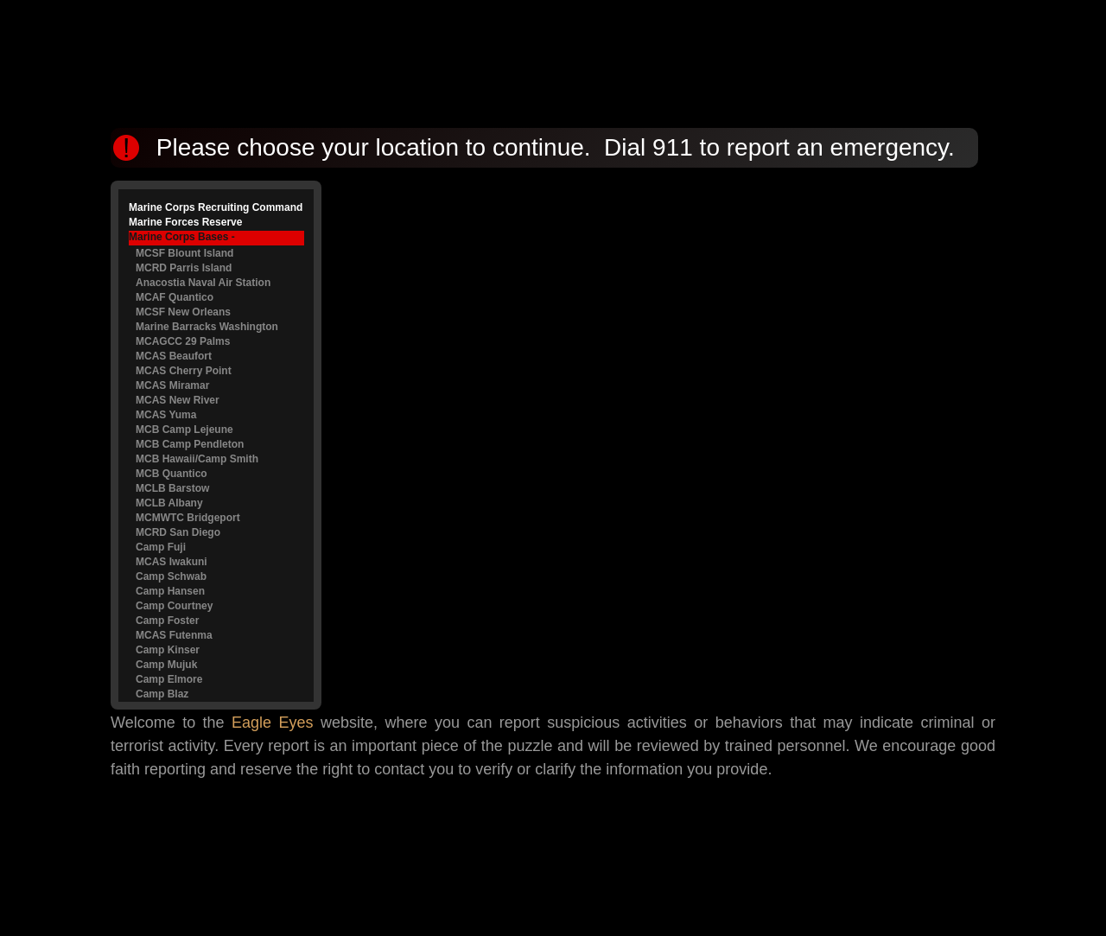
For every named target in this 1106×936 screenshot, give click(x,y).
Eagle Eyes (273, 722)
